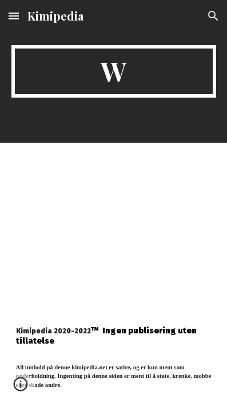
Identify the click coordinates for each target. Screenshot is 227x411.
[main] (113, 71)
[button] (13, 15)
